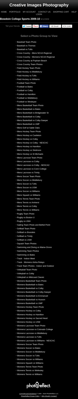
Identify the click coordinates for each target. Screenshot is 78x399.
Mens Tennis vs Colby (27, 206)
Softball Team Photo (26, 229)
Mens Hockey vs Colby (27, 139)
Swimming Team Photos (28, 251)
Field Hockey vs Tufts (26, 76)
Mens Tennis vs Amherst (28, 202)
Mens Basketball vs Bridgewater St (33, 113)
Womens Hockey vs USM (28, 322)
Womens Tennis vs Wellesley (30, 370)
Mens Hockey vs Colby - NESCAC (32, 143)
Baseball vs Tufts (25, 49)
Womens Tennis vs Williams (29, 374)
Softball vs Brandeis (26, 232)
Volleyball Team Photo (27, 270)
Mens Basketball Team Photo (30, 105)
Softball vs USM (24, 240)
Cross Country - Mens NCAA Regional (34, 53)
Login (39, 14)
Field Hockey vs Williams (28, 79)
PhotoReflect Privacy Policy (30, 396)
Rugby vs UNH (24, 221)
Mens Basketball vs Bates (28, 109)
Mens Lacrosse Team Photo (29, 158)
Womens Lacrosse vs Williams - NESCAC (36, 341)
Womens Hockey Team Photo (30, 307)
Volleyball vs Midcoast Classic (30, 277)
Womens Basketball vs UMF (30, 303)
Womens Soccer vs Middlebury (31, 352)
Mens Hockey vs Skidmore (29, 150)
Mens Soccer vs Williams (28, 191)
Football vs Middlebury (27, 98)
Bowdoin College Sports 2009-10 (20, 19)
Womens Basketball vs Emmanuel (32, 296)
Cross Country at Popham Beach (32, 61)
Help (73, 12)
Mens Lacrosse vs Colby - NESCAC (33, 165)
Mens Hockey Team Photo (29, 131)
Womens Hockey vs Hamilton (30, 315)
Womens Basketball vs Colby (30, 288)
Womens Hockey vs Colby (29, 311)
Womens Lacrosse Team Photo (31, 326)
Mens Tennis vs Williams (28, 210)
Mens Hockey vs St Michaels (30, 154)
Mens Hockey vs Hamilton (29, 146)
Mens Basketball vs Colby (28, 117)
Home (4, 12)
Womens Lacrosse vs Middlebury (32, 333)
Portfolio (14, 12)
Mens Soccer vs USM (27, 187)
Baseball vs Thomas (26, 46)
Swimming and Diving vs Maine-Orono (34, 247)
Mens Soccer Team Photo (28, 176)
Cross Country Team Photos (30, 64)
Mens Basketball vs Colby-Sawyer (32, 120)
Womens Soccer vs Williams (30, 359)
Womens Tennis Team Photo (30, 367)
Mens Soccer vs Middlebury (29, 180)
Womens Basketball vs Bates (30, 285)
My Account (29, 12)
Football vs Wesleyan (26, 102)
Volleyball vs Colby (25, 273)
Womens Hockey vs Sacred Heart (32, 318)
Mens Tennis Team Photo (28, 199)
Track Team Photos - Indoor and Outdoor (35, 266)
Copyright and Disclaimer (28, 393)
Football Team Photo (26, 83)
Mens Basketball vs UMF (28, 124)
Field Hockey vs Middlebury (29, 72)
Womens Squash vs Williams (30, 363)
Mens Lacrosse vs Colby (28, 161)
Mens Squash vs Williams (28, 195)
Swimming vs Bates (26, 255)
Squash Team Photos (26, 243)
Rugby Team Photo (25, 214)
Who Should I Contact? (49, 396)
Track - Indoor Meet (26, 258)
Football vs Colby (25, 90)
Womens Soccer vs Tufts (28, 356)
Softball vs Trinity (25, 236)
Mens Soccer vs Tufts (27, 184)
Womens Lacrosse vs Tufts (29, 337)
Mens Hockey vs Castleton (29, 135)
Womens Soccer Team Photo (30, 344)
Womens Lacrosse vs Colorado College (35, 329)
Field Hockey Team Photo (28, 68)
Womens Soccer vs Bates (28, 348)
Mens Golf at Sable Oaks (28, 128)
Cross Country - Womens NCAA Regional (36, 57)
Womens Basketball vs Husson (31, 300)
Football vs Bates (25, 87)
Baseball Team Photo (26, 42)
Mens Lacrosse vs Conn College (31, 169)
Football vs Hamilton (26, 94)
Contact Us (44, 12)
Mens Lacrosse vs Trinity (28, 172)
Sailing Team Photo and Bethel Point (33, 225)
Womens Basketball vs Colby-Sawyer (34, 292)
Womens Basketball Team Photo (31, 281)
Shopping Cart (61, 12)
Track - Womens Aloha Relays (30, 262)
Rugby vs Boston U (25, 217)
